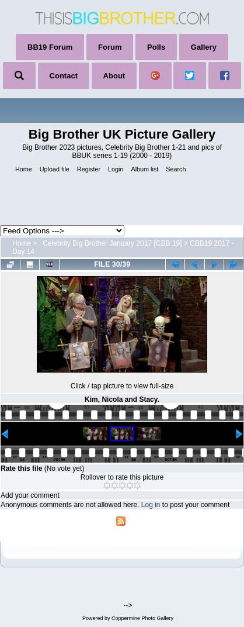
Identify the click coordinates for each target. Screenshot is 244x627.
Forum (109, 47)
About (114, 75)
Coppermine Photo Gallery (142, 618)
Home (21, 243)
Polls (156, 47)
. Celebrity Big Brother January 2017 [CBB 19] (110, 243)
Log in (151, 505)
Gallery (204, 47)
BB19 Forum (49, 47)
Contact (64, 75)
